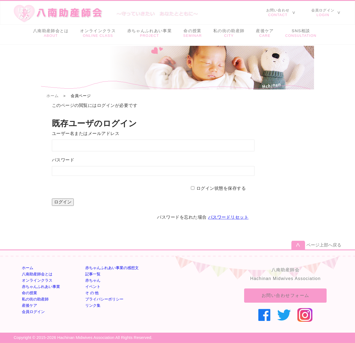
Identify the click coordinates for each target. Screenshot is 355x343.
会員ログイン (33, 311)
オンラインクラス (37, 280)
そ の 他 (92, 293)
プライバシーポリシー (104, 299)
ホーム (52, 96)
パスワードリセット (228, 217)
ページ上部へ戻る (323, 245)
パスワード (63, 160)
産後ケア (29, 305)
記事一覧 (92, 274)
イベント (92, 286)
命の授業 (29, 293)
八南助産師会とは (37, 274)
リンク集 (92, 305)
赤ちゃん (92, 280)
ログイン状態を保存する (221, 188)
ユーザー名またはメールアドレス (85, 133)
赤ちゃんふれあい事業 (41, 286)
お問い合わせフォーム (285, 295)
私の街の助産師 (35, 299)
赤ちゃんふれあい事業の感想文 (112, 268)
